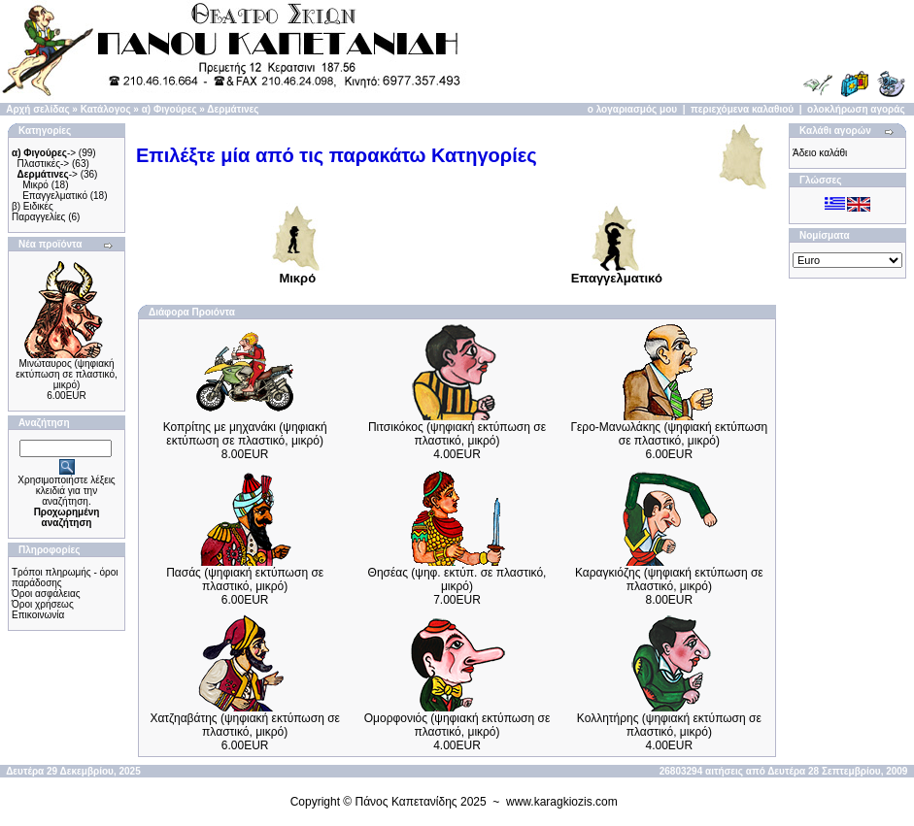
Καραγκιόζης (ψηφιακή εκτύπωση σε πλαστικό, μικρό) (669, 579)
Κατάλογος (106, 109)
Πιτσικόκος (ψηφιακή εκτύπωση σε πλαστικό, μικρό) (457, 433)
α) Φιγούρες (169, 109)
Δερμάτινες (232, 109)
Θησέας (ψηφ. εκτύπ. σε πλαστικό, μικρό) (457, 579)
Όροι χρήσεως (43, 604)
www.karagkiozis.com (562, 802)
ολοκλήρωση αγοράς (856, 109)
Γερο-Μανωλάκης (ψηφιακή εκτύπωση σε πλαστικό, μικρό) (668, 433)
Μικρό (35, 185)
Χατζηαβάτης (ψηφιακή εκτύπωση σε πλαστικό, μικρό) (245, 725)
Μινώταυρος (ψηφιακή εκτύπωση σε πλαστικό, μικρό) (66, 374)
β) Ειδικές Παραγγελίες (38, 211)
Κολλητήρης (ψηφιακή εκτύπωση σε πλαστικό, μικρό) (669, 725)
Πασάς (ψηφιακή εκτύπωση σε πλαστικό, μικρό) (244, 579)
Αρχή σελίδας (37, 109)
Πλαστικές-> (43, 163)
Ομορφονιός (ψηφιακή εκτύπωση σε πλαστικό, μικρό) (457, 725)
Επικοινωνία (38, 615)
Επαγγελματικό (54, 195)
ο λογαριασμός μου (632, 109)
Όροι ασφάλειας (46, 593)
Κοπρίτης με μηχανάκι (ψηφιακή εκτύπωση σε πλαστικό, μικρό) (245, 433)
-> (44, 153)
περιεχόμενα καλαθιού (742, 109)
